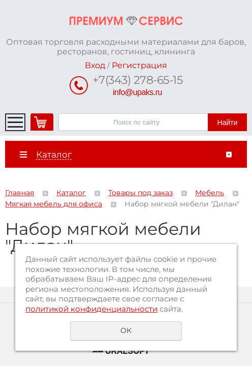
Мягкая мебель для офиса (53, 203)
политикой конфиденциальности (91, 309)
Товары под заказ (140, 192)
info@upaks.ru (137, 92)
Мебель (209, 192)
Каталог (71, 192)
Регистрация (139, 65)
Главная (19, 192)
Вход (95, 65)
